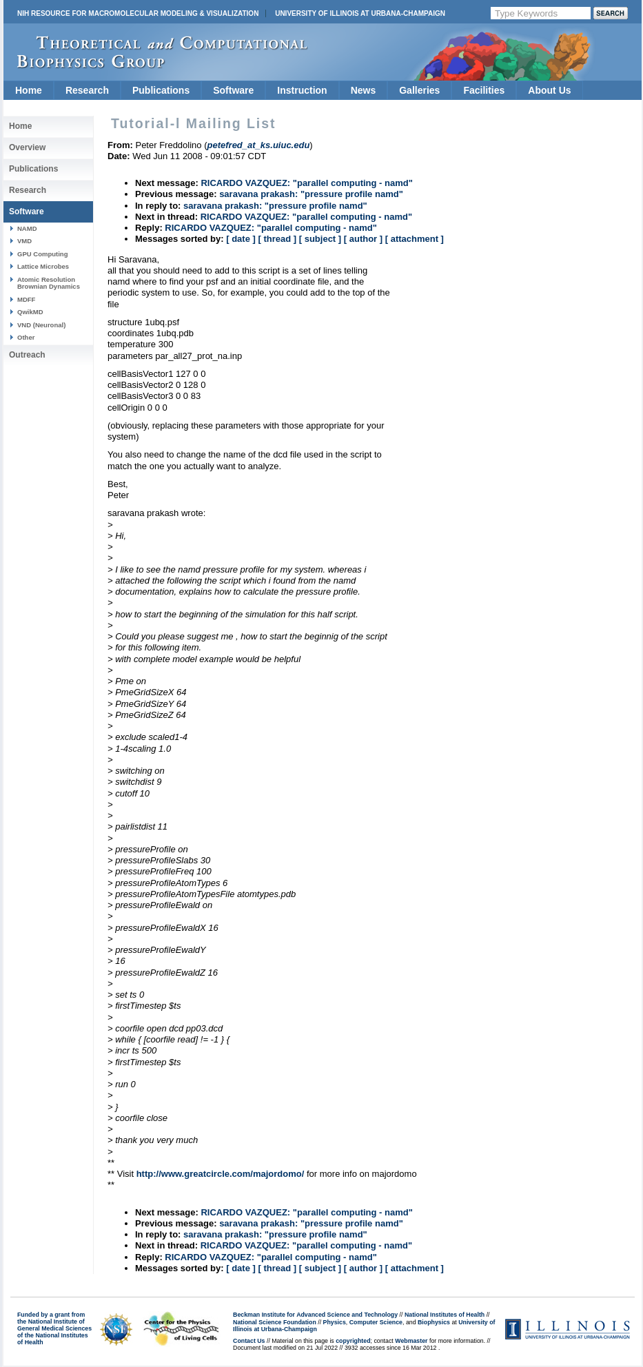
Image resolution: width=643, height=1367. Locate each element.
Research (87, 90)
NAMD (27, 228)
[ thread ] (277, 239)
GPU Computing (42, 254)
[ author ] (363, 239)
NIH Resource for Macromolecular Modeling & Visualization (137, 13)
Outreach (27, 355)
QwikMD (30, 312)
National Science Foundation (274, 1322)
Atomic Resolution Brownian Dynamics (48, 283)
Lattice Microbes (43, 266)
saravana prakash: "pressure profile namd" (311, 194)
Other (25, 337)
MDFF (26, 299)
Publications (161, 90)
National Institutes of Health (444, 1314)
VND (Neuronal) (41, 325)
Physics (334, 1322)
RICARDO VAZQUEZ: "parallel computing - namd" (307, 183)
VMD (24, 241)
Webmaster (411, 1340)
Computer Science (375, 1322)
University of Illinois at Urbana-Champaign (360, 13)
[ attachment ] (414, 239)
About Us (549, 90)
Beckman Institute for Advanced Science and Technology (315, 1314)
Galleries (419, 90)
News (363, 90)
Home (28, 90)
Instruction (302, 90)
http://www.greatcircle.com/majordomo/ (220, 1174)
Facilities (483, 90)
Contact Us (249, 1340)
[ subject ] (320, 239)
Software (233, 90)
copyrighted (353, 1340)
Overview (27, 147)
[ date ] (241, 239)
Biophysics (434, 1322)
